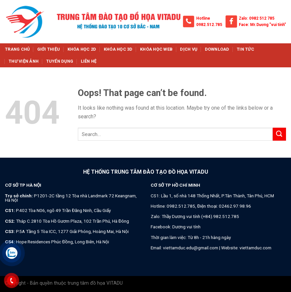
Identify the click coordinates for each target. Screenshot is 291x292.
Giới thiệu (48, 49)
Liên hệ (89, 61)
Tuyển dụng (59, 61)
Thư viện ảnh (24, 61)
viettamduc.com (255, 247)
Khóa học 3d (118, 49)
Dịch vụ (188, 49)
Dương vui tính (186, 226)
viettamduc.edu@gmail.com (190, 247)
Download (217, 49)
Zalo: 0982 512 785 (256, 18)
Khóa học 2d (82, 49)
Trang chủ (17, 49)
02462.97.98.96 (235, 206)
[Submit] (279, 134)
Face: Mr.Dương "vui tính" (262, 24)
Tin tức (245, 49)
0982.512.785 (209, 24)
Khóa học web (156, 49)
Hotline (203, 18)
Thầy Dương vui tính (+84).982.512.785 (200, 216)
